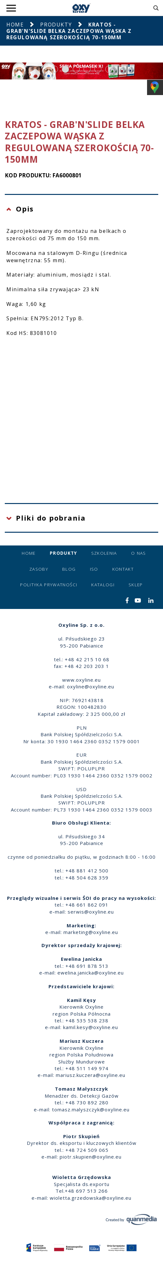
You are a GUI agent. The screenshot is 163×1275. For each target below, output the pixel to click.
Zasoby (38, 569)
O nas (138, 553)
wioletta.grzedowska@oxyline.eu (90, 1198)
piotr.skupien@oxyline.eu (91, 1156)
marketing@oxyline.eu (90, 932)
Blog (69, 569)
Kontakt (123, 569)
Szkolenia (104, 553)
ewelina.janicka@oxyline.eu (90, 972)
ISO (94, 569)
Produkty (56, 24)
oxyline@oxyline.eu (90, 686)
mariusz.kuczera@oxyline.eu (90, 1075)
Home (15, 24)
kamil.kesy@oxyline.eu (90, 1027)
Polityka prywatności (48, 585)
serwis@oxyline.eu (91, 911)
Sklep (136, 585)
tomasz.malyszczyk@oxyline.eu (91, 1109)
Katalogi (103, 585)
